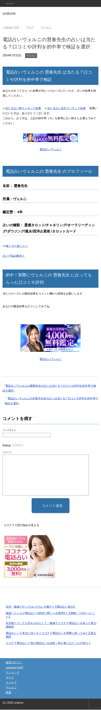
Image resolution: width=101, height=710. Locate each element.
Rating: (7, 445)
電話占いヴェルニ (50, 149)
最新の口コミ (14, 662)
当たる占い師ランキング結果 (23, 108)
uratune (9, 13)
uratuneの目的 (14, 667)
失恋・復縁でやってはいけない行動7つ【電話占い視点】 (41, 607)
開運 (8, 692)
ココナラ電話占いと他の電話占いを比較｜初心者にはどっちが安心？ (48, 643)
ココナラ (11, 682)
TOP (11, 27)
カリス (10, 677)
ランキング (12, 672)
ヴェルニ (31, 55)
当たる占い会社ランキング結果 (66, 108)
